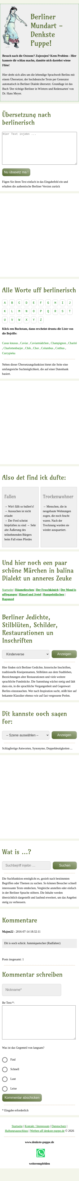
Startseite (7, 596)
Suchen (64, 871)
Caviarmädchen (39, 349)
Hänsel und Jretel (30, 600)
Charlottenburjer (13, 354)
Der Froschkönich (47, 596)
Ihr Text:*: (8, 1009)
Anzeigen (64, 660)
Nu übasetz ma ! (16, 178)
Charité (72, 349)
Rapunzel (8, 605)
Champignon (58, 349)
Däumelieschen (24, 596)
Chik (28, 354)
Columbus (47, 354)
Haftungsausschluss (16, 1137)
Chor (36, 354)
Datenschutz (59, 1132)
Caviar (24, 349)
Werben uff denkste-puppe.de (47, 1137)
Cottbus (60, 354)
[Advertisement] (39, 241)
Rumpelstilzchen (53, 600)
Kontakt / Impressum (37, 1132)
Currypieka (8, 359)
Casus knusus (10, 349)
